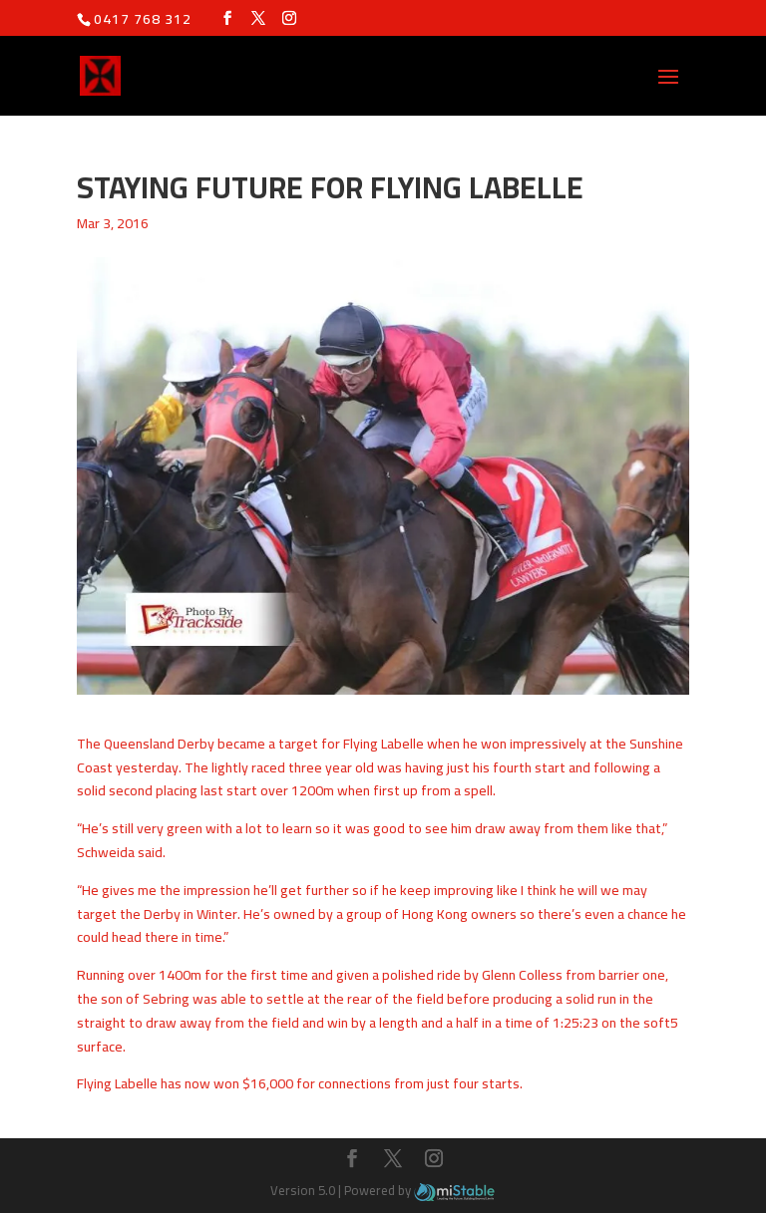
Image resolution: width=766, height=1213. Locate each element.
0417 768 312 (143, 19)
